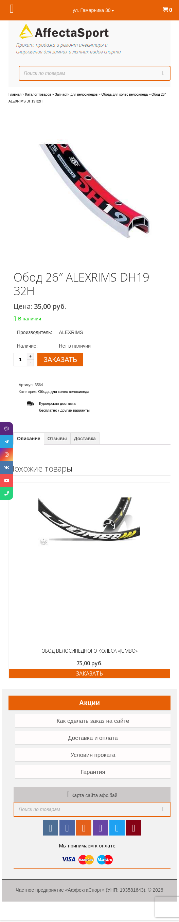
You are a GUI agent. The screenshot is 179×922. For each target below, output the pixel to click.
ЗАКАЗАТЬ (60, 359)
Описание (28, 438)
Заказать (89, 673)
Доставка (85, 438)
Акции (89, 702)
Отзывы (57, 438)
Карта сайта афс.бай (94, 795)
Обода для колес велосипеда (63, 392)
